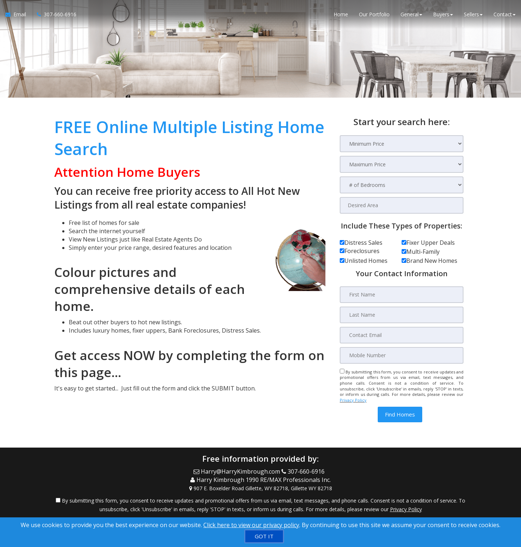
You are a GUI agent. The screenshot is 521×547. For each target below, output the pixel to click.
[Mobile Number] (401, 355)
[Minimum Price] (401, 143)
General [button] (411, 14)
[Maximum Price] (401, 164)
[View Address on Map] (260, 488)
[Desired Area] (401, 205)
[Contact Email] (401, 335)
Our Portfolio (374, 14)
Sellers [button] (473, 14)
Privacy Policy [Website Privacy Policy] (353, 400)
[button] (400, 414)
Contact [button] (505, 14)
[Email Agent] (18, 14)
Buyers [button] (443, 14)
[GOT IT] (264, 536)
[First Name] (401, 294)
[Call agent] (53, 14)
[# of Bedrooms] (401, 184)
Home (341, 14)
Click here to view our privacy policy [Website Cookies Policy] (251, 525)
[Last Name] (401, 315)
